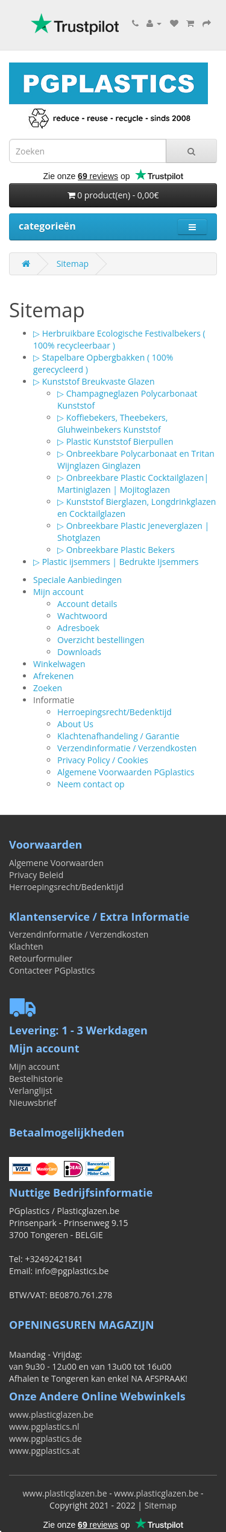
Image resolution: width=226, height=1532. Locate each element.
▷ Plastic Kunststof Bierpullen (115, 441)
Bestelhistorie (36, 1078)
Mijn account (58, 591)
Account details (87, 603)
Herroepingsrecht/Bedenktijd (114, 712)
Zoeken (47, 688)
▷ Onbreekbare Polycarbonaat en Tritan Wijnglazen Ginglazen (136, 459)
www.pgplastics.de (45, 1438)
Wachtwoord (82, 615)
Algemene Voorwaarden (56, 862)
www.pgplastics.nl (44, 1426)
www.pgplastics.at (44, 1450)
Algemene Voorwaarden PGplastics (126, 772)
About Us (75, 724)
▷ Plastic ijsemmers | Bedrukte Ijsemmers (115, 561)
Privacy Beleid (36, 874)
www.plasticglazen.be (51, 1414)
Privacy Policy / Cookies (102, 760)
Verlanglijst (30, 1090)
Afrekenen (53, 676)
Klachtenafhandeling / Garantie (118, 736)
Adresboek (78, 627)
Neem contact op (91, 784)
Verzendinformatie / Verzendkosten (126, 748)
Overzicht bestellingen (101, 639)
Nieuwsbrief (32, 1102)
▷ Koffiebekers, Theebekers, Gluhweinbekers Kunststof (112, 423)
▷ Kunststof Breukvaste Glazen (93, 381)
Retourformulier (40, 958)
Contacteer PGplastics (52, 970)
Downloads (79, 652)
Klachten (26, 946)
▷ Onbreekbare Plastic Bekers (116, 549)
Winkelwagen (59, 664)
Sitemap (73, 263)
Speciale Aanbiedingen (77, 579)
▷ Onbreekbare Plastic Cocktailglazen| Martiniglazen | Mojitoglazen (133, 483)
